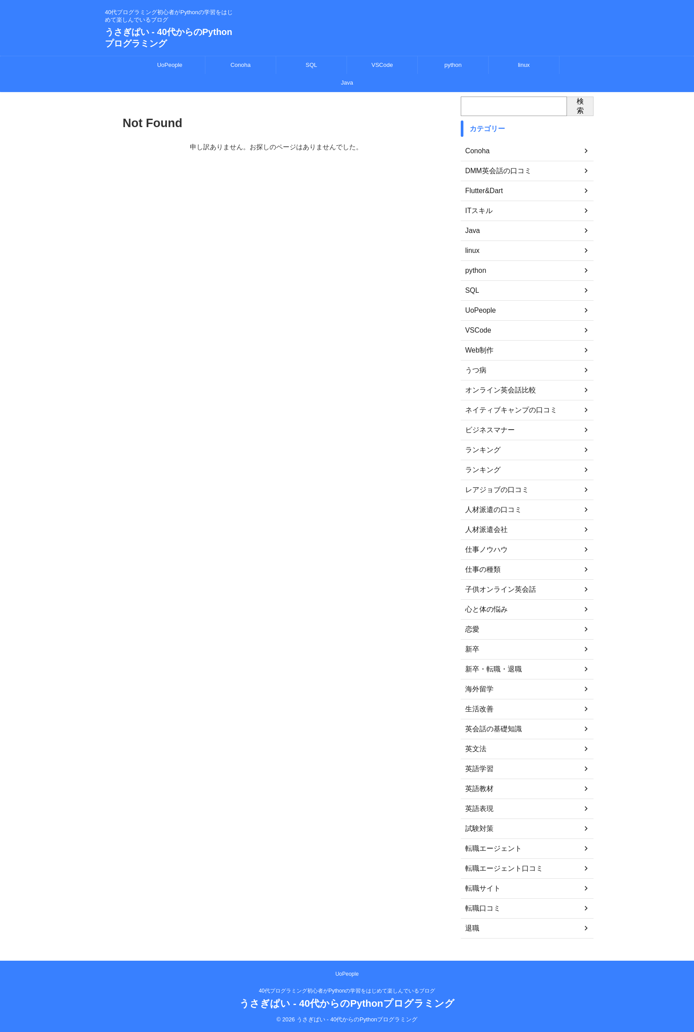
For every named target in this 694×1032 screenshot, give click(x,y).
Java (347, 82)
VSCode (382, 65)
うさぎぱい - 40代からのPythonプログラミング (347, 1003)
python (453, 65)
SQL (311, 65)
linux (524, 65)
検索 (580, 105)
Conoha (241, 65)
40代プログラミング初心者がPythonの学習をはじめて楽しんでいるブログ (347, 991)
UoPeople (169, 65)
